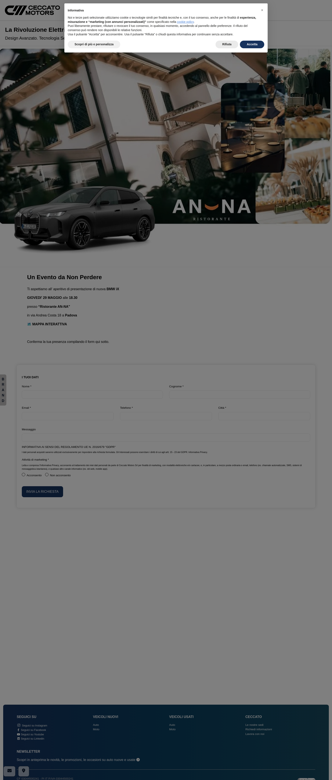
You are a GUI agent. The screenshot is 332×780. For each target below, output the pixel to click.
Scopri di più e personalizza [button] (94, 44)
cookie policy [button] (185, 21)
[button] (262, 10)
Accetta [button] (252, 44)
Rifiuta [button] (227, 44)
